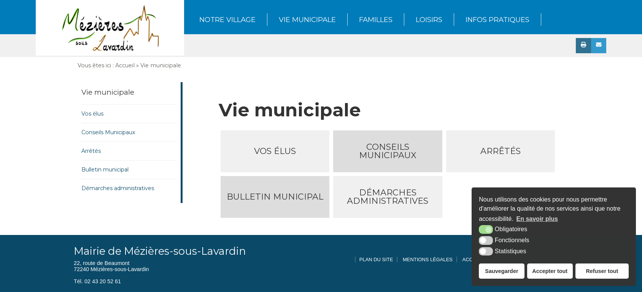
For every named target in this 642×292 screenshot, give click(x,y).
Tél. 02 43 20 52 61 (97, 281)
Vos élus (92, 113)
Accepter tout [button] (549, 271)
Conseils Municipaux (108, 132)
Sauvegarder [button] (501, 271)
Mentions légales (428, 259)
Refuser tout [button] (602, 271)
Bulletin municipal (105, 169)
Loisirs (429, 19)
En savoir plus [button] (537, 219)
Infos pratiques (497, 19)
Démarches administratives (117, 188)
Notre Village (227, 19)
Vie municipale (307, 19)
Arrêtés (91, 151)
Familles (376, 19)
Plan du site (376, 259)
